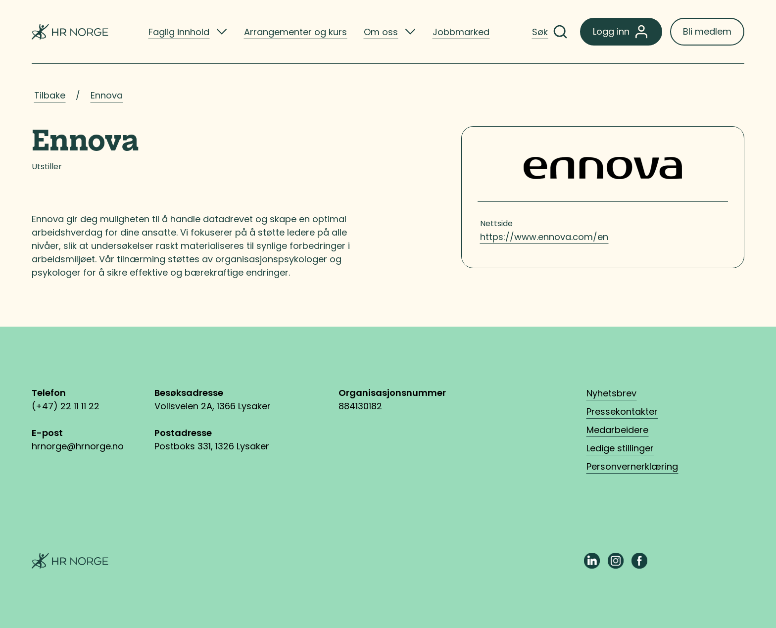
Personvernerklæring (632, 466)
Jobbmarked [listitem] (461, 32)
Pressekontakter (622, 411)
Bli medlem (707, 31)
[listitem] (188, 32)
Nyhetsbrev (611, 393)
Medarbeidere (617, 430)
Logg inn (621, 32)
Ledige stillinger (620, 448)
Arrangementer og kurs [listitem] (295, 32)
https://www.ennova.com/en (544, 237)
